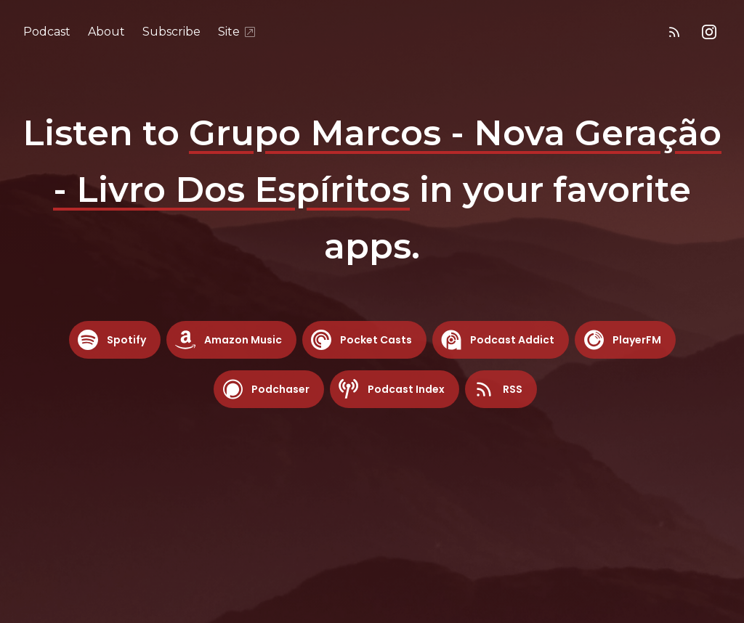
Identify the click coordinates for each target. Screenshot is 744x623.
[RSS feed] (674, 31)
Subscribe (171, 31)
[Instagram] (709, 31)
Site (237, 32)
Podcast (46, 31)
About (106, 31)
